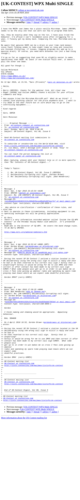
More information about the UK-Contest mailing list (24, 492)
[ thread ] (37, 22)
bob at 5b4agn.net (36, 344)
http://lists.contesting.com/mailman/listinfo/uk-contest (33, 169)
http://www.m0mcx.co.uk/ (13, 85)
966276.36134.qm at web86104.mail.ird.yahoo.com (42, 297)
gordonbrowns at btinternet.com (42, 290)
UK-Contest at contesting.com (19, 430)
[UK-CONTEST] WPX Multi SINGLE (40, 17)
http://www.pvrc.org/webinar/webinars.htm (25, 273)
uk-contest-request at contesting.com (30, 145)
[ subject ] (45, 22)
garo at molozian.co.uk (60, 93)
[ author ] (54, 22)
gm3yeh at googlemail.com (32, 226)
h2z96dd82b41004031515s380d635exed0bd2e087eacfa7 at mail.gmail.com (40, 236)
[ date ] (29, 22)
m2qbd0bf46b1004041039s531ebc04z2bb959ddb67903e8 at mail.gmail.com (40, 356)
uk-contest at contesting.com (23, 147)
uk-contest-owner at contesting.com (22, 182)
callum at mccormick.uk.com (31, 10)
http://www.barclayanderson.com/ (17, 88)
